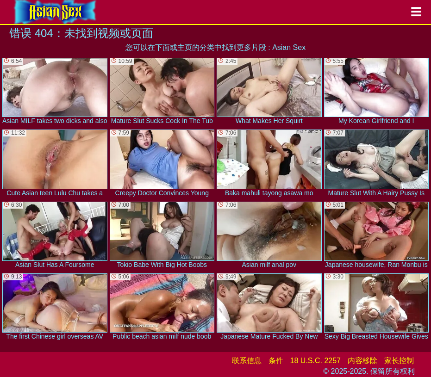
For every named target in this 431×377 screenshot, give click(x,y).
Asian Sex (289, 47)
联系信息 (247, 361)
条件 (276, 361)
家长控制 (399, 361)
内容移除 (362, 361)
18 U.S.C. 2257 (315, 361)
